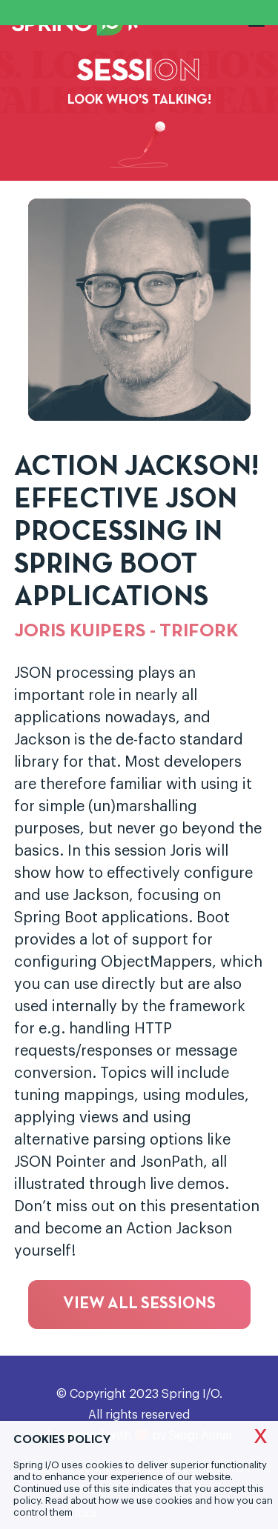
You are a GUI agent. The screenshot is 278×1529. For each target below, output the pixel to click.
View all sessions (139, 1304)
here (85, 1512)
